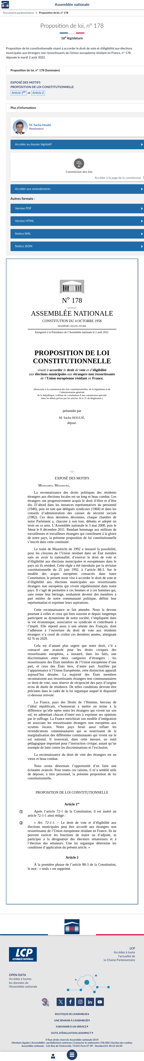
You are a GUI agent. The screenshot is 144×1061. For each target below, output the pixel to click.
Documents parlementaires (18, 12)
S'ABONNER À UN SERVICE (71, 1027)
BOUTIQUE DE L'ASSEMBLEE (71, 1014)
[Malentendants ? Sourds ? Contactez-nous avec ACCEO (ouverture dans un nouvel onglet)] (44, 1001)
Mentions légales (21, 1043)
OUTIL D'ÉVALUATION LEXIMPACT (71, 1033)
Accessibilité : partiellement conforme (52, 1043)
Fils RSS (105, 1043)
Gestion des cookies (121, 1043)
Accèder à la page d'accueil (5, 4)
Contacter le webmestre (87, 1043)
